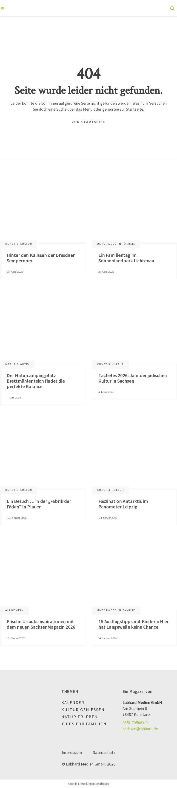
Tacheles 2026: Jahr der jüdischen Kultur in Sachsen (132, 378)
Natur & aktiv (17, 364)
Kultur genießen (83, 709)
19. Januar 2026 (16, 638)
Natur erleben (79, 716)
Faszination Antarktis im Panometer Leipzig (123, 504)
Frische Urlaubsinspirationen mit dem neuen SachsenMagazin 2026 (41, 624)
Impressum (72, 752)
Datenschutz (103, 752)
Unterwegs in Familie (116, 243)
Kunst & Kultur (18, 243)
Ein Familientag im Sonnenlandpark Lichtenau (126, 258)
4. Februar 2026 (107, 517)
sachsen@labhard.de (140, 728)
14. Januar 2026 (107, 638)
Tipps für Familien (83, 723)
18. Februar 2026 (17, 517)
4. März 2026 (106, 392)
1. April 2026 (14, 397)
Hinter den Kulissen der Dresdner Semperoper (40, 258)
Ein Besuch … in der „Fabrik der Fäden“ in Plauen (39, 504)
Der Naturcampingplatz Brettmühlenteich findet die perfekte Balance (36, 381)
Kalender (72, 702)
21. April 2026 (106, 271)
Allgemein (14, 610)
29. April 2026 (15, 271)
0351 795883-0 (135, 722)
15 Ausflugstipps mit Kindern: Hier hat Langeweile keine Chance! (133, 624)
